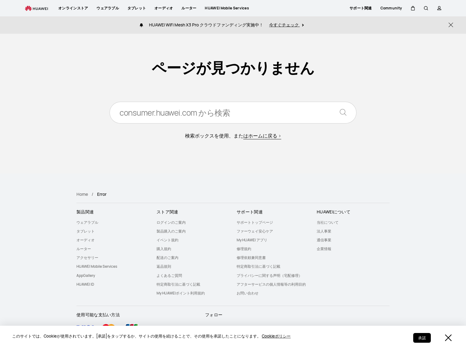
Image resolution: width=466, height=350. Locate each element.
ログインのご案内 (171, 222)
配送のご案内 (167, 257)
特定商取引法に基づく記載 (178, 284)
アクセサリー (87, 257)
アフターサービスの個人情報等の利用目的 (271, 284)
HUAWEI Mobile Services (96, 266)
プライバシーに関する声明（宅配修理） (269, 275)
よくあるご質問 (169, 275)
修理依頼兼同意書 (251, 257)
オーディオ (85, 240)
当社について (328, 222)
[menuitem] (112, 222)
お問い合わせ (247, 293)
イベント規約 (167, 240)
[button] (412, 8)
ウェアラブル (87, 222)
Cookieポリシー (276, 336)
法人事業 (324, 231)
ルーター (83, 248)
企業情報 (324, 248)
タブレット (85, 231)
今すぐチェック (286, 25)
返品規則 (164, 266)
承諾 (422, 338)
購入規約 (164, 248)
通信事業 (324, 240)
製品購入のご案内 (171, 231)
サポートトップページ (255, 222)
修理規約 (244, 248)
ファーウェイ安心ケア (255, 231)
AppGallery (85, 275)
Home (82, 194)
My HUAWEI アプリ (252, 240)
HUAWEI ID (85, 284)
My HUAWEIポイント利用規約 (181, 293)
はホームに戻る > (262, 135)
